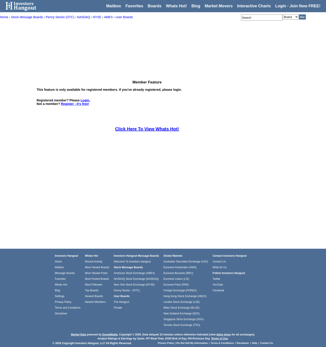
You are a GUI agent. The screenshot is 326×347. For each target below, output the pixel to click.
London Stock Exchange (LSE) (181, 302)
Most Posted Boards (97, 278)
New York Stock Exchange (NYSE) (134, 284)
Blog (57, 290)
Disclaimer (61, 313)
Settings (59, 296)
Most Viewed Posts (96, 273)
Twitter (216, 278)
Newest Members (95, 302)
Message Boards (65, 273)
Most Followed (93, 284)
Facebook (218, 290)
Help (254, 343)
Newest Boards (94, 296)
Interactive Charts (254, 6)
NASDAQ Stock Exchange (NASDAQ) (136, 278)
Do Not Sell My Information (192, 343)
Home (58, 261)
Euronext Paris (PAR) (176, 284)
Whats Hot (61, 284)
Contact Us (219, 261)
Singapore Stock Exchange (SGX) (183, 319)
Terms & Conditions (222, 343)
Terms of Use (219, 338)
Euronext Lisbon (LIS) (176, 278)
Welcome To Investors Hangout (132, 261)
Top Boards (91, 290)
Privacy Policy (63, 302)
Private (118, 307)
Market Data (78, 334)
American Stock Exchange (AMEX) (134, 273)
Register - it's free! (75, 104)
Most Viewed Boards (97, 267)
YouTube (217, 284)
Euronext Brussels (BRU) (178, 273)
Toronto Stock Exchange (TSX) (181, 325)
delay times (223, 334)
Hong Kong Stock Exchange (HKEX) (184, 296)
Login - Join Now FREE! (297, 6)
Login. (85, 100)
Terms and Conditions (68, 307)
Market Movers (219, 6)
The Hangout (121, 302)
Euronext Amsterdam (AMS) (179, 267)
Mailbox (113, 6)
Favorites (134, 6)
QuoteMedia (110, 334)
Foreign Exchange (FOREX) (180, 290)
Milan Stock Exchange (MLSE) (181, 307)
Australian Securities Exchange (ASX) (185, 261)
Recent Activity (93, 261)
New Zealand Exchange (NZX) (181, 313)
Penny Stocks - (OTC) (127, 290)
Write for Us (219, 267)
